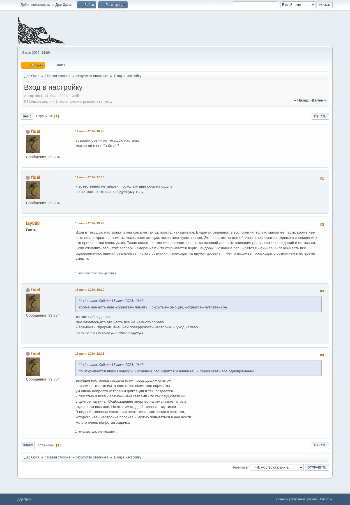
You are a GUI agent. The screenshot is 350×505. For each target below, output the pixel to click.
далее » (319, 100)
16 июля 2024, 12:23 (89, 353)
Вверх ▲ (326, 499)
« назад (301, 100)
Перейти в (240, 467)
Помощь (282, 499)
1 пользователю (86, 273)
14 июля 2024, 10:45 (89, 131)
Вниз (27, 116)
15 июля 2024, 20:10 (89, 289)
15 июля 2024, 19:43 (89, 223)
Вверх (28, 445)
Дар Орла (24, 499)
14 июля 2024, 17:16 (89, 177)
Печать (320, 116)
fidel (35, 131)
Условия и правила (304, 499)
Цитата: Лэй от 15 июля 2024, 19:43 (113, 301)
